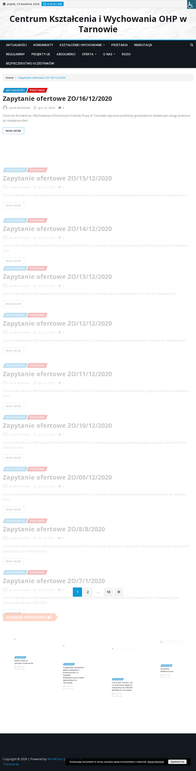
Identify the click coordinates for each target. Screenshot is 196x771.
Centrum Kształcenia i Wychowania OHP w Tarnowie (98, 23)
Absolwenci (66, 54)
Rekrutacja (143, 45)
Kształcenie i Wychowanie (82, 45)
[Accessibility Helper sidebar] (191, 4)
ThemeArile (11, 764)
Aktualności (16, 45)
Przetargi (119, 45)
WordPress (55, 759)
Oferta (89, 54)
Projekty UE (41, 54)
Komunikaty (43, 45)
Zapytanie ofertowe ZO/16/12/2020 (41, 79)
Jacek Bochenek (19, 115)
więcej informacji (156, 762)
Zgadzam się (177, 761)
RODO (126, 54)
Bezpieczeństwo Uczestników (30, 63)
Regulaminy (15, 54)
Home (10, 79)
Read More (13, 139)
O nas (109, 54)
